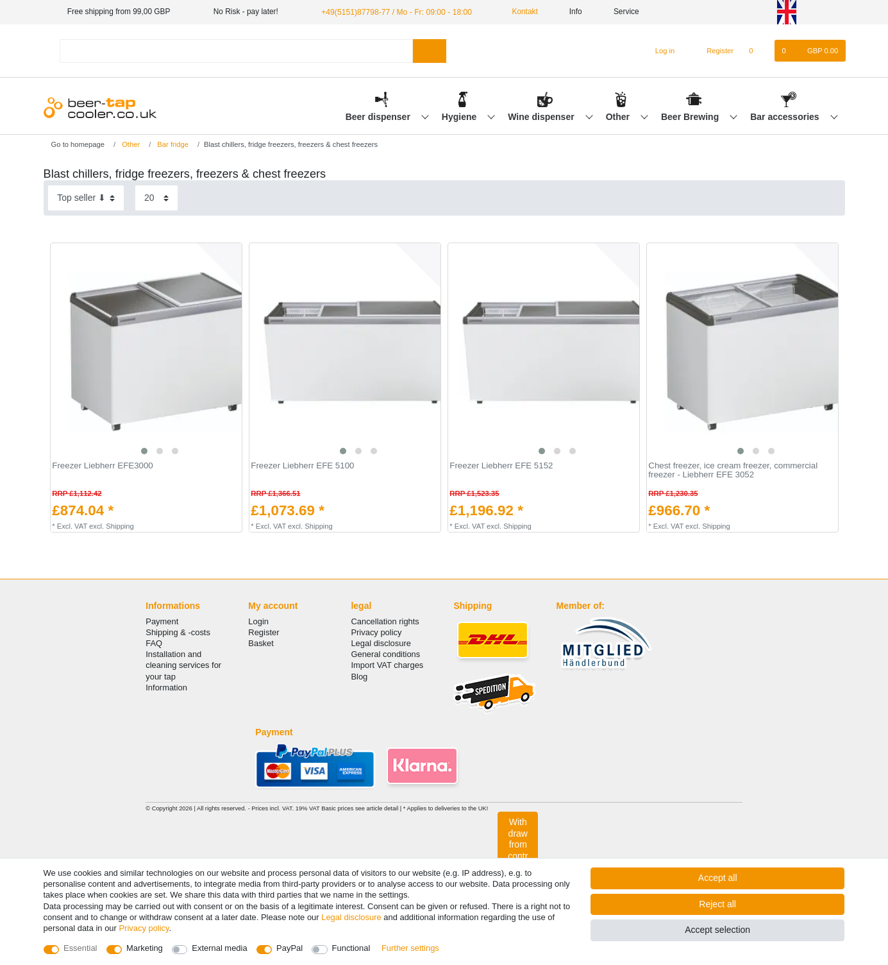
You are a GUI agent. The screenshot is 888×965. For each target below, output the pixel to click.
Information (166, 687)
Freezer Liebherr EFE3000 (102, 465)
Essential (80, 948)
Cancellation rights (385, 621)
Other (619, 116)
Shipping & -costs (178, 632)
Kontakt (517, 11)
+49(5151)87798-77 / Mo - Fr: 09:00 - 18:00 (394, 11)
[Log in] (659, 51)
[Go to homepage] (74, 144)
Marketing (144, 948)
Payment (162, 621)
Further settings (410, 948)
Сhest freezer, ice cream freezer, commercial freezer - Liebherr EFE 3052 (732, 470)
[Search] (429, 50)
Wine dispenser (542, 116)
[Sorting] (86, 197)
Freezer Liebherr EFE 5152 (501, 465)
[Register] (713, 51)
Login (258, 621)
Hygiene (460, 116)
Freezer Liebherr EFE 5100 (302, 465)
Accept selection (717, 930)
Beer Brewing (691, 116)
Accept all (717, 878)
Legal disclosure (381, 643)
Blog (359, 676)
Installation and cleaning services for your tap (183, 665)
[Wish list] (757, 51)
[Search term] (237, 50)
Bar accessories (785, 116)
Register (263, 632)
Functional (351, 948)
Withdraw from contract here (518, 850)
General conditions (385, 654)
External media (219, 948)
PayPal (289, 948)
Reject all (717, 904)
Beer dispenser (379, 116)
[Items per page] (156, 197)
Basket (261, 643)
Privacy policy (376, 632)
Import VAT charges (387, 665)
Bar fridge (171, 144)
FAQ (154, 643)
